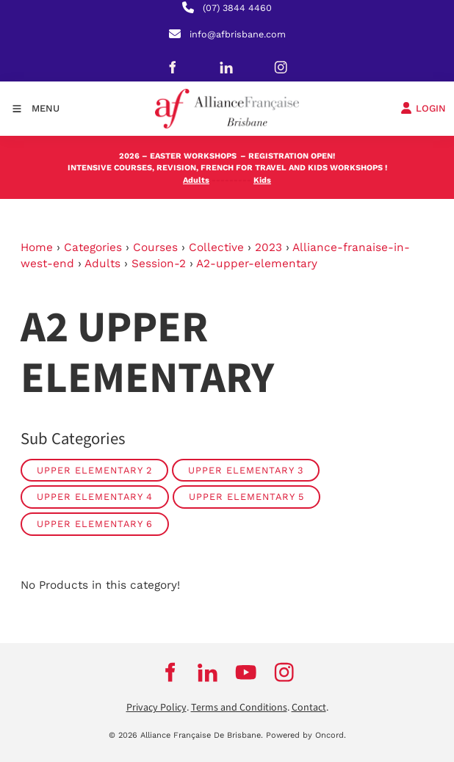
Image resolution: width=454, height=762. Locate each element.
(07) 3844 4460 (237, 7)
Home (37, 247)
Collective (216, 247)
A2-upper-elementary (256, 263)
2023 (268, 247)
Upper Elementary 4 (95, 496)
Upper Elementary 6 (95, 523)
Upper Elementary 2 (94, 470)
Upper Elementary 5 (246, 496)
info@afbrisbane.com (238, 34)
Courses (155, 247)
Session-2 (158, 263)
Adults (102, 263)
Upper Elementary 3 (245, 470)
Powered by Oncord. (306, 735)
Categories (93, 247)
